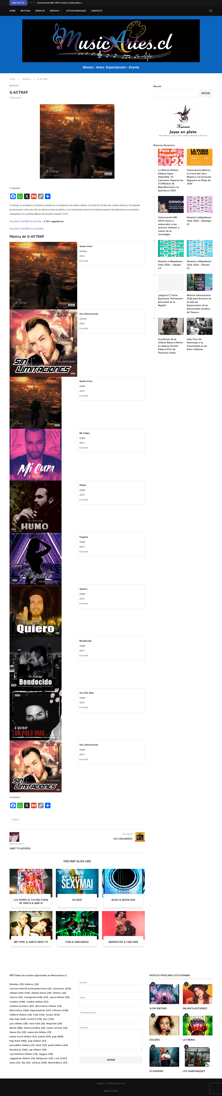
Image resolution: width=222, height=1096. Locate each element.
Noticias (25, 10)
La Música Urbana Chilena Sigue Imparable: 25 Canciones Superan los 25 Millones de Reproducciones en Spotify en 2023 (170, 180)
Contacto (96, 10)
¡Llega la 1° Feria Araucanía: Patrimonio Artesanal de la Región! (170, 300)
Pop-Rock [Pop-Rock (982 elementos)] (18, 1041)
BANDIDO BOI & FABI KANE (123, 941)
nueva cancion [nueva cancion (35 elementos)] (56, 1028)
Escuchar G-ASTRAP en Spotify (25, 222)
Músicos (54, 10)
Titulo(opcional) (111, 1016)
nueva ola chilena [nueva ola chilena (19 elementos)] (39, 1032)
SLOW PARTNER (158, 1008)
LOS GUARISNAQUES (194, 1071)
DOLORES (155, 1039)
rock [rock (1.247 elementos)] (60, 1058)
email (111, 1001)
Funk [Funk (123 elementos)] (38, 1015)
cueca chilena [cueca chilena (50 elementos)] (59, 997)
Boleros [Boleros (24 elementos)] (32, 984)
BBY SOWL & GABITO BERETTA (31, 941)
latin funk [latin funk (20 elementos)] (37, 1024)
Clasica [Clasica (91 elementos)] (16, 997)
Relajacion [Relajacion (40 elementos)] (44, 1058)
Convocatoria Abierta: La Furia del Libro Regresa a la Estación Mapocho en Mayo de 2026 (199, 176)
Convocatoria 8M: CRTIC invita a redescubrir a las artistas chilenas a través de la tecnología (168, 226)
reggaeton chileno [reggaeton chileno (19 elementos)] (22, 1058)
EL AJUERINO (156, 1071)
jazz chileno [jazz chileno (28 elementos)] (19, 1024)
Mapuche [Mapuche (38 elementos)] (54, 1024)
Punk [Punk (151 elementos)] (41, 1045)
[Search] (210, 11)
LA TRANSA (189, 1039)
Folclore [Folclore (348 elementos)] (60, 1010)
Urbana (15, 819)
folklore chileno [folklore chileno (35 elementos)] (21, 1015)
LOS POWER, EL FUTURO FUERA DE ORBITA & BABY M (31, 901)
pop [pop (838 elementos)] (57, 1037)
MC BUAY (77, 899)
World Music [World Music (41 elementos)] (57, 1063)
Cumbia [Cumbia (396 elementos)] (17, 1002)
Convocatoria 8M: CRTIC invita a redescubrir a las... (62, 2)
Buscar (157, 86)
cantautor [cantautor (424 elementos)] (62, 989)
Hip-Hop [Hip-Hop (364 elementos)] (18, 1019)
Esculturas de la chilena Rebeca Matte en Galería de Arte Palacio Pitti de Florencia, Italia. (170, 346)
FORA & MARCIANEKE (77, 941)
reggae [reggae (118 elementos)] (46, 1054)
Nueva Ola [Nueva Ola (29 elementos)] (18, 1032)
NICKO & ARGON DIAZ (123, 899)
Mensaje (111, 1029)
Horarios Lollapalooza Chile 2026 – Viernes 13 (199, 265)
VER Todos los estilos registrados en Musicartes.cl (38, 975)
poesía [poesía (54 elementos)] (44, 1037)
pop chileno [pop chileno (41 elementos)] (37, 1041)
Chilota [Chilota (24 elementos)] (59, 993)
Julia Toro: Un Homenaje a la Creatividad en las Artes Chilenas (197, 344)
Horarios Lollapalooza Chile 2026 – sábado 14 (170, 265)
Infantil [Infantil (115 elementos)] (34, 1019)
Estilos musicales (76, 10)
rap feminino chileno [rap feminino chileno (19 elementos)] (23, 1054)
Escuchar (83, 261)
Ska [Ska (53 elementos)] (26, 1063)
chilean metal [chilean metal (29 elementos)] (41, 993)
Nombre (111, 986)
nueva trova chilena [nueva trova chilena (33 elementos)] (23, 1037)
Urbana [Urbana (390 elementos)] (39, 1063)
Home (12, 10)
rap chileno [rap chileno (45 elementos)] (37, 1050)
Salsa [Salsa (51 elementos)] (15, 1063)
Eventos (40, 10)
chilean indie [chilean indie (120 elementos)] (20, 993)
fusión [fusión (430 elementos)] (53, 1015)
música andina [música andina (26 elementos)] (34, 1028)
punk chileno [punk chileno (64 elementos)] (58, 1045)
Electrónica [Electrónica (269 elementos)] (19, 1010)
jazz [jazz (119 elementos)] (48, 1019)
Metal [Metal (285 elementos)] (16, 1028)
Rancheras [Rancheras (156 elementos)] (18, 1050)
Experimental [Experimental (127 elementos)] (40, 1010)
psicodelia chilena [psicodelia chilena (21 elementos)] (22, 1045)
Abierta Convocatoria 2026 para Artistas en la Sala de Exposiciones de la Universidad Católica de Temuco (199, 304)
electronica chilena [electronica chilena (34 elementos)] (48, 1006)
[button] (31, 3)
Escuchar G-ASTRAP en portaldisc (27, 229)
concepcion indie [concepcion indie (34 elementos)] (36, 997)
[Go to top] (111, 1091)
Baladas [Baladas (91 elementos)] (17, 984)
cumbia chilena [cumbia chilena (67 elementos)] (37, 1002)
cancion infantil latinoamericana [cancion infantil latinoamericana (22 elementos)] (30, 989)
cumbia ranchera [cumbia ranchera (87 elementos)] (22, 1006)
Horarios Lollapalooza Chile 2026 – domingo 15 (199, 221)
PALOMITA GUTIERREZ (195, 1008)
